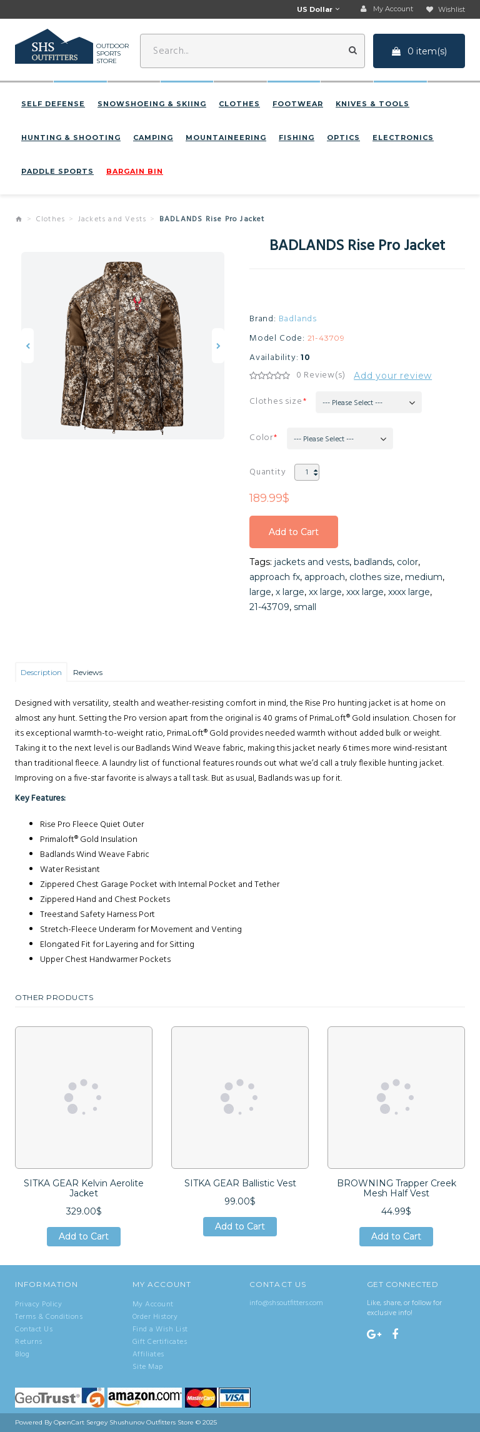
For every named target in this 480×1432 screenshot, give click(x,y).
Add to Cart (293, 532)
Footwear (297, 103)
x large (290, 592)
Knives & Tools (372, 103)
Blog (22, 1354)
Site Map (147, 1367)
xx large (325, 592)
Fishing (296, 137)
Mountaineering (226, 137)
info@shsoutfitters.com (286, 1303)
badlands (373, 562)
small (305, 607)
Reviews (87, 672)
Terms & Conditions (48, 1317)
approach (324, 577)
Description (41, 672)
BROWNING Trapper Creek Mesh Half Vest (396, 1188)
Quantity (267, 472)
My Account (153, 1304)
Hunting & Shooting (71, 137)
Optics (343, 137)
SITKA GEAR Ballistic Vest (240, 1183)
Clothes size (275, 401)
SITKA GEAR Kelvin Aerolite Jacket (84, 1188)
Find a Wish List (160, 1329)
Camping (153, 137)
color (407, 562)
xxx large (365, 592)
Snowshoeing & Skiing (152, 103)
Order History (155, 1317)
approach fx (274, 577)
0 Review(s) (321, 376)
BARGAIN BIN (134, 171)
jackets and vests (311, 562)
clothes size (375, 577)
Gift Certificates (160, 1342)
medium (423, 577)
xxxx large (409, 592)
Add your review (393, 376)
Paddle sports (57, 171)
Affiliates (148, 1354)
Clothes (239, 103)
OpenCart (69, 1422)
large (260, 592)
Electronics (403, 137)
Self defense (53, 103)
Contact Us (33, 1329)
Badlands (298, 319)
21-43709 (269, 607)
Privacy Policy (38, 1304)
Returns (28, 1342)
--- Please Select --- (352, 403)
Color (261, 438)
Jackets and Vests (112, 219)
